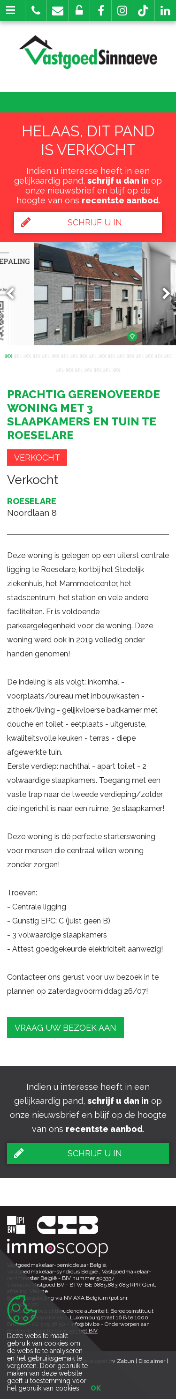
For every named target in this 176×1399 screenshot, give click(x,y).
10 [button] (93, 355)
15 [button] (140, 355)
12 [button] (111, 355)
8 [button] (74, 355)
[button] (100, 10)
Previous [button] (14, 293)
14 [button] (130, 355)
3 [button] (27, 355)
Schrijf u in (71, 222)
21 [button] (79, 369)
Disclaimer (151, 1361)
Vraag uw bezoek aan (65, 1028)
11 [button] (102, 355)
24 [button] (107, 369)
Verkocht (37, 457)
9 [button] (83, 355)
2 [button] (18, 355)
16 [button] (149, 355)
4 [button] (36, 355)
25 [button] (116, 369)
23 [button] (97, 369)
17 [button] (158, 355)
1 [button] (8, 355)
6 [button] (55, 355)
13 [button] (121, 355)
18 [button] (168, 355)
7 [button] (65, 355)
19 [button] (60, 369)
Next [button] (162, 293)
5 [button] (46, 355)
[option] (88, 293)
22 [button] (88, 369)
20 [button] (69, 369)
